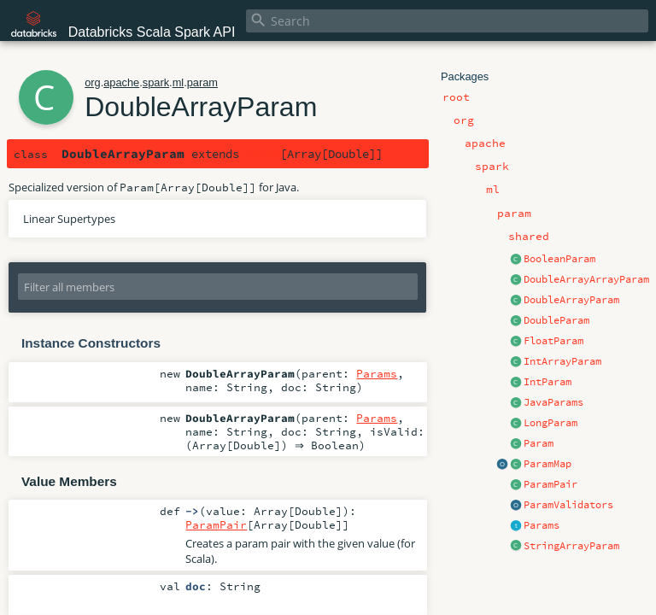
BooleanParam (559, 259)
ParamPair (550, 484)
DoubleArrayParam (571, 300)
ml (178, 82)
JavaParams (553, 402)
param (202, 82)
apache (121, 82)
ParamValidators (568, 505)
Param (539, 443)
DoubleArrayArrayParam (586, 279)
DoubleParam (556, 320)
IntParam (547, 382)
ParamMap (547, 464)
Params (541, 525)
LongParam (550, 423)
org (93, 82)
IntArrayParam (562, 361)
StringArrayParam (571, 546)
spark (156, 82)
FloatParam (553, 341)
